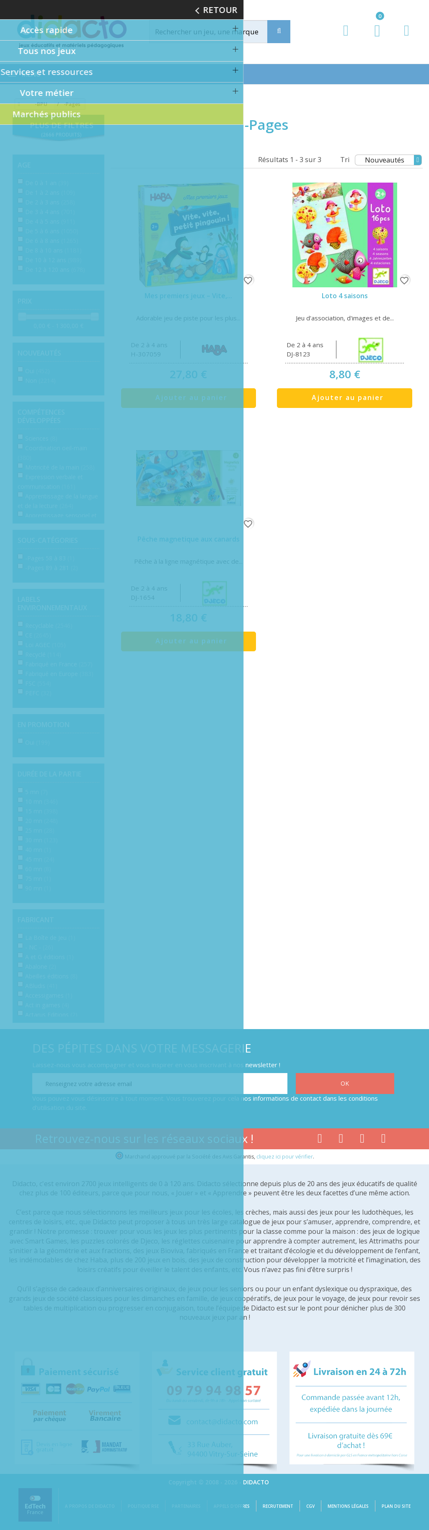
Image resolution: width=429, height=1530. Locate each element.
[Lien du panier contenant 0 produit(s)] (373, 38)
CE (38, 635)
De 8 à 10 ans (53, 250)
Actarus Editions (51, 1015)
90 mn (38, 888)
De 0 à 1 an (47, 183)
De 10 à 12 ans (53, 260)
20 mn (41, 821)
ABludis (41, 986)
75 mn (38, 878)
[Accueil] (17, 104)
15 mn (41, 811)
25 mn (39, 830)
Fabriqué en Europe (59, 674)
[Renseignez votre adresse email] (159, 1083)
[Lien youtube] (341, 1140)
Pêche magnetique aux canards (188, 539)
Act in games (47, 1005)
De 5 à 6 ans (51, 231)
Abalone (40, 966)
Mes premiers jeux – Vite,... (188, 295)
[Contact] (407, 38)
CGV (310, 1506)
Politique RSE (143, 1506)
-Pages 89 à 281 (51, 568)
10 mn (41, 801)
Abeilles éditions (51, 976)
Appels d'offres (232, 1506)
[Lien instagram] (362, 1140)
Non (40, 380)
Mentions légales (348, 1506)
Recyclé (43, 654)
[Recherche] (278, 31)
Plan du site (396, 1506)
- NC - (39, 947)
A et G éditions (49, 957)
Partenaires (186, 1506)
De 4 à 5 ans (50, 221)
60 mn (38, 869)
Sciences (41, 438)
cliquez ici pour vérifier (284, 1156)
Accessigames (48, 995)
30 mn (41, 840)
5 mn (36, 792)
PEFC (38, 693)
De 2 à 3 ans (50, 202)
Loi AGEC (45, 645)
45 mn (39, 859)
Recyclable (48, 626)
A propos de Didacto (90, 1506)
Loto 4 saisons (345, 295)
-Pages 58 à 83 (50, 558)
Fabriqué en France (59, 664)
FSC (38, 683)
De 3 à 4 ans (50, 212)
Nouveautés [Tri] (393, 160)
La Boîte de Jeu (50, 938)
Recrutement (278, 1506)
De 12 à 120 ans (55, 269)
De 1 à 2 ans (50, 192)
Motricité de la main (60, 467)
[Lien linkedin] (383, 1140)
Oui (37, 371)
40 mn (38, 850)
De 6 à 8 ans (51, 241)
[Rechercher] (216, 31)
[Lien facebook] (320, 1140)
